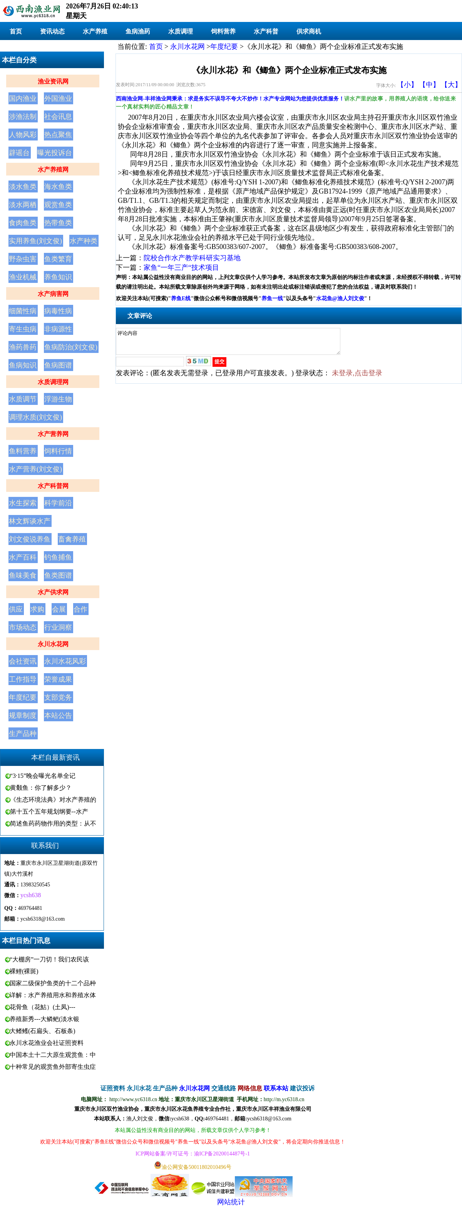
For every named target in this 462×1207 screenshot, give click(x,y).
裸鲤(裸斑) (24, 971)
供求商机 (308, 31)
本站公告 (58, 715)
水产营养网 (53, 434)
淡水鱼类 (23, 187)
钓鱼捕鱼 (58, 557)
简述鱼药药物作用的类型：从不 (53, 823)
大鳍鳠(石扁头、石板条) (42, 1031)
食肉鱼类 (23, 223)
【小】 (407, 85)
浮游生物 (58, 399)
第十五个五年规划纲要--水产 (49, 811)
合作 (80, 609)
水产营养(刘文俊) (35, 469)
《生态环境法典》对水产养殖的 (53, 799)
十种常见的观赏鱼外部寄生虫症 (53, 1066)
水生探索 (23, 503)
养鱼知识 (58, 277)
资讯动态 (52, 31)
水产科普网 (53, 486)
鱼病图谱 (58, 365)
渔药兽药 (23, 347)
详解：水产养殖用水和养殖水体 (53, 995)
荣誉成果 (58, 679)
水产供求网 (53, 592)
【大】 (451, 85)
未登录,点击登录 (357, 377)
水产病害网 (53, 294)
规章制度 (23, 715)
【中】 (429, 85)
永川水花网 (53, 644)
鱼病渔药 (138, 31)
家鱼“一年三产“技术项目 (181, 267)
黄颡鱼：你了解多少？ (41, 787)
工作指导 (23, 679)
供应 (16, 609)
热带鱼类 (58, 223)
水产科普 (266, 31)
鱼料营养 (23, 451)
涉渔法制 (23, 116)
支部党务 (58, 697)
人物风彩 (23, 135)
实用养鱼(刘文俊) (35, 241)
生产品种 (23, 733)
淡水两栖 (23, 205)
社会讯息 (58, 116)
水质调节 (23, 399)
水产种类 (83, 241)
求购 (37, 609)
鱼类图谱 (58, 575)
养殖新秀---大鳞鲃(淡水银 (44, 1019)
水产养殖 (95, 31)
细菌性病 (23, 311)
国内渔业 (23, 98)
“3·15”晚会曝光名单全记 (42, 775)
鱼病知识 (23, 365)
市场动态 (23, 627)
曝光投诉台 (54, 153)
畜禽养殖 (72, 539)
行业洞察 (58, 627)
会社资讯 (23, 661)
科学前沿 (58, 503)
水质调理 (180, 31)
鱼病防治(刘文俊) (70, 347)
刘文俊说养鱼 (29, 539)
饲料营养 (223, 31)
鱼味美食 (23, 575)
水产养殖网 (53, 169)
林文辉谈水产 (29, 521)
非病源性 (58, 329)
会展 (59, 609)
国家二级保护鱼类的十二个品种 (53, 983)
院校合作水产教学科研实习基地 (192, 258)
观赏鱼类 (58, 205)
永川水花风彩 (65, 661)
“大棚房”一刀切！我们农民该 (49, 959)
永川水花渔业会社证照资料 (47, 1043)
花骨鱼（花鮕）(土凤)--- (42, 1007)
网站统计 (231, 1202)
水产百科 (23, 557)
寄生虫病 (23, 329)
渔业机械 (23, 277)
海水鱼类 (58, 187)
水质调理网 (53, 382)
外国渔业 (58, 98)
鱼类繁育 (58, 259)
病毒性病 (58, 311)
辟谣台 (19, 153)
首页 (16, 31)
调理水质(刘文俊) (35, 417)
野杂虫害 (23, 259)
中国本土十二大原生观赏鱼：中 (53, 1055)
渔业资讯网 (53, 81)
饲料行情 (58, 451)
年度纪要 (23, 697)
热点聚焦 (58, 135)
